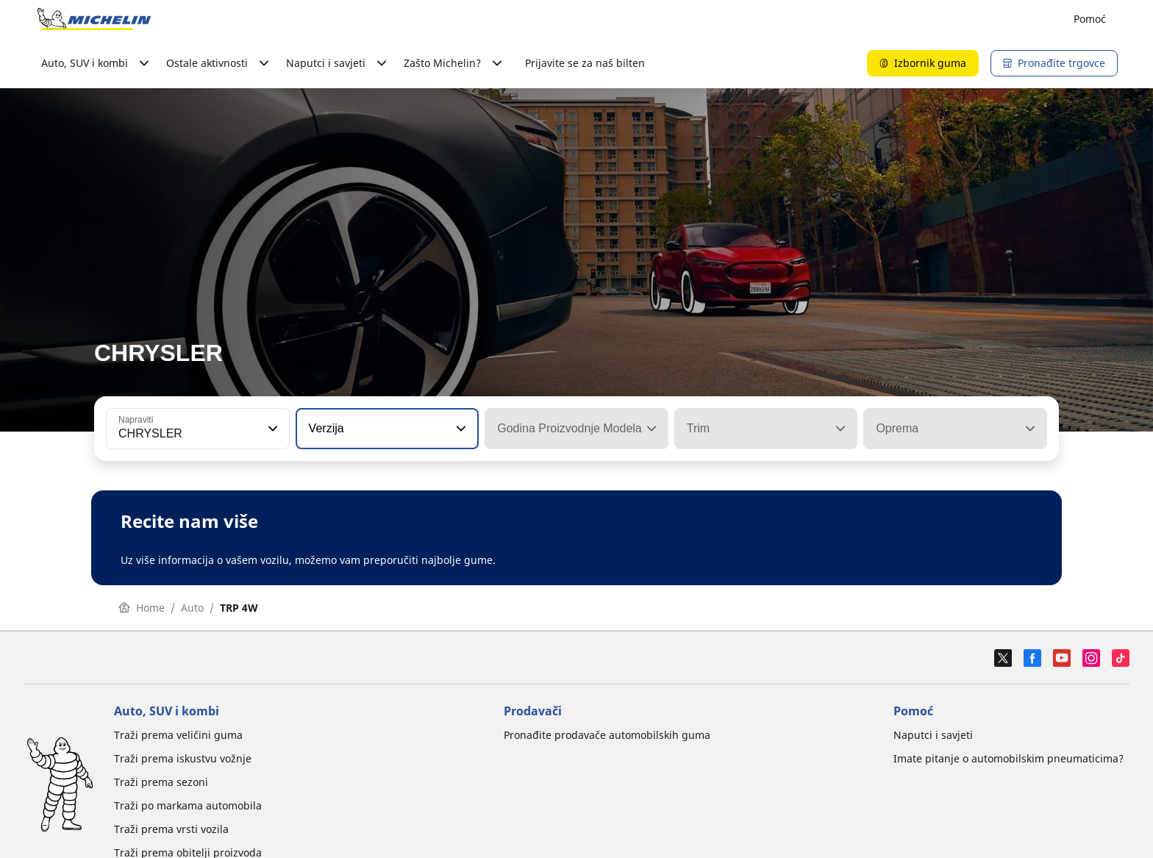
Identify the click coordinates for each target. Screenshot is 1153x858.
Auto (192, 608)
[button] (271, 428)
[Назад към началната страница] (94, 19)
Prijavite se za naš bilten (585, 63)
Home (141, 608)
